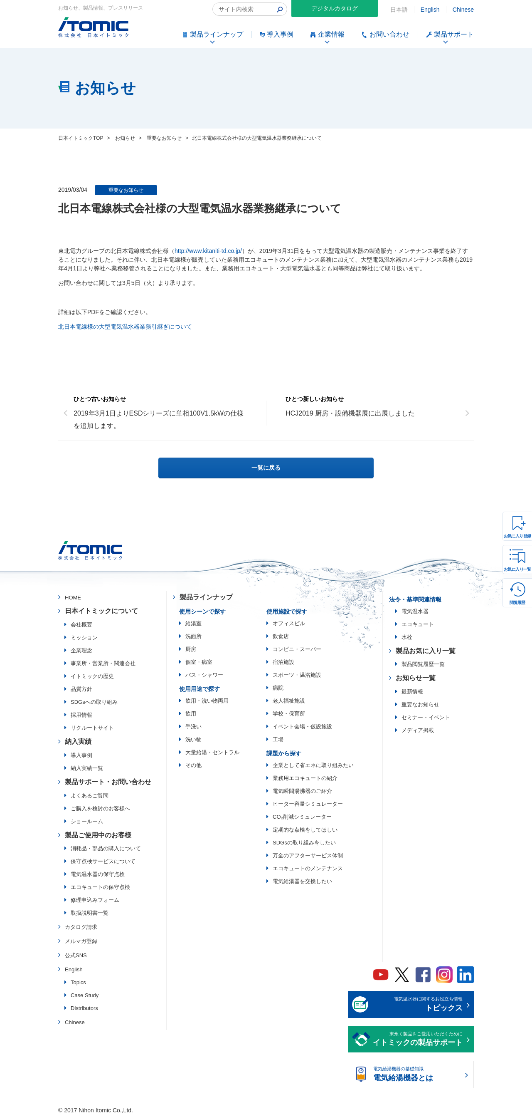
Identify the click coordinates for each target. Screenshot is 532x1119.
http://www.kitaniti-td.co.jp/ (208, 251)
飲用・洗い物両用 (207, 701)
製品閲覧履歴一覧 (423, 664)
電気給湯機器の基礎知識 (417, 1075)
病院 (278, 688)
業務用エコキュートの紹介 (305, 778)
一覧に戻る (266, 467)
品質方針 (81, 689)
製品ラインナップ (206, 597)
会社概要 (81, 624)
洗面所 (193, 636)
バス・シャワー (204, 675)
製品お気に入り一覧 (426, 650)
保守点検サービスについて (103, 861)
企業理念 (81, 650)
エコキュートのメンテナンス (308, 868)
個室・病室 (198, 662)
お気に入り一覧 (517, 569)
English (430, 9)
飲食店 (281, 636)
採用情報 (81, 715)
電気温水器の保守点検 (98, 874)
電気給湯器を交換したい (302, 881)
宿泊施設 (283, 662)
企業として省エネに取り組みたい (313, 765)
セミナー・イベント (425, 717)
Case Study (85, 995)
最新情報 (412, 691)
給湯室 (193, 623)
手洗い (193, 726)
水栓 (406, 637)
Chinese (463, 9)
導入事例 (81, 755)
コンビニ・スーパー (297, 649)
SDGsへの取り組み (94, 702)
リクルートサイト (92, 728)
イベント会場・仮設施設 (302, 726)
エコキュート (417, 624)
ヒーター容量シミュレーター (308, 804)
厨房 (190, 649)
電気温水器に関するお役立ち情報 (418, 1005)
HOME (73, 597)
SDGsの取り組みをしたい (304, 842)
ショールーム (87, 821)
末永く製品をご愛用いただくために (418, 1040)
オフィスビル (289, 623)
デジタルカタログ (334, 8)
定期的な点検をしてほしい (305, 830)
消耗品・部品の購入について (106, 848)
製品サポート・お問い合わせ (108, 781)
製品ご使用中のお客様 (98, 835)
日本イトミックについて (101, 610)
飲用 (190, 714)
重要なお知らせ (125, 190)
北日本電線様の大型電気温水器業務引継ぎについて (125, 326)
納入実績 (78, 741)
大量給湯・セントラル (212, 752)
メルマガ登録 (81, 941)
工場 (278, 739)
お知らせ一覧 (416, 677)
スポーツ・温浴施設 (297, 675)
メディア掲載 (417, 730)
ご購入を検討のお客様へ (100, 808)
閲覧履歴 (517, 602)
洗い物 (193, 739)
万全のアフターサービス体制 (308, 855)
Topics (78, 982)
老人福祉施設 (289, 701)
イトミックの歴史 (92, 676)
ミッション (84, 637)
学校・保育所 (289, 714)
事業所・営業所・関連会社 (103, 663)
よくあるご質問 (89, 795)
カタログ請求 (81, 927)
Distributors (84, 1008)
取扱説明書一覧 (89, 913)
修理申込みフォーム (95, 900)
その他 (193, 765)
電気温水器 (415, 611)
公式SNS (76, 955)
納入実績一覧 (87, 768)
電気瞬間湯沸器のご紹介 (302, 791)
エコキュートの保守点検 (100, 887)
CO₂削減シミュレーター (302, 817)
